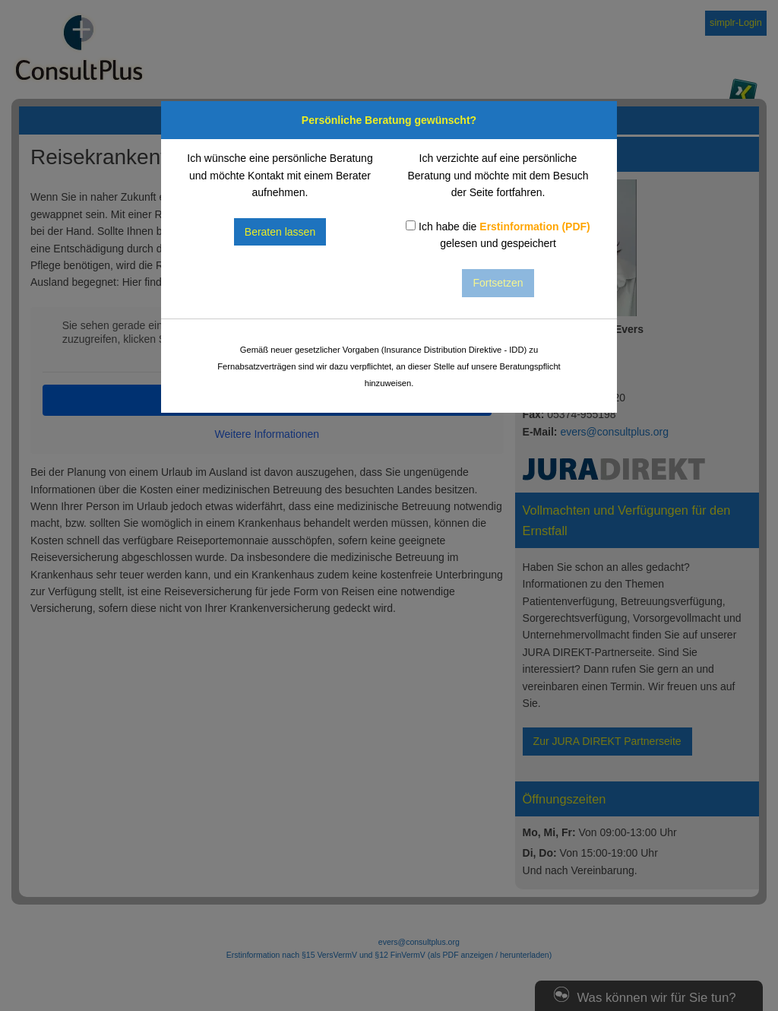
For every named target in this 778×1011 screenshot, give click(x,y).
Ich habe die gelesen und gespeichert (498, 234)
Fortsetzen (498, 283)
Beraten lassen (280, 232)
